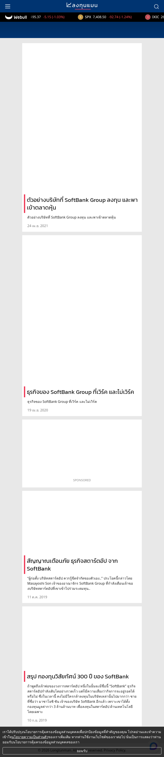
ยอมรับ (82, 750)
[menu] (7, 6)
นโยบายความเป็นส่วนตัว (30, 737)
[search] (156, 6)
